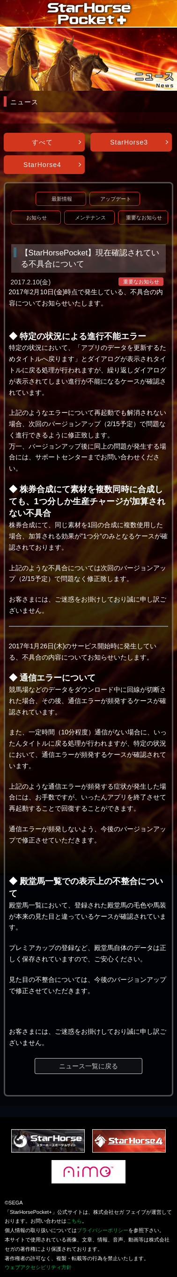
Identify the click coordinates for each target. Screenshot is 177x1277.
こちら (74, 1221)
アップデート (115, 199)
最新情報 (62, 199)
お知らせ (36, 217)
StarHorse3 (129, 142)
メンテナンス (90, 217)
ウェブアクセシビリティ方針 (38, 1267)
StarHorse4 (42, 164)
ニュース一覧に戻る (88, 1066)
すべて (42, 142)
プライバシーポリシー (102, 1230)
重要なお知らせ (144, 217)
